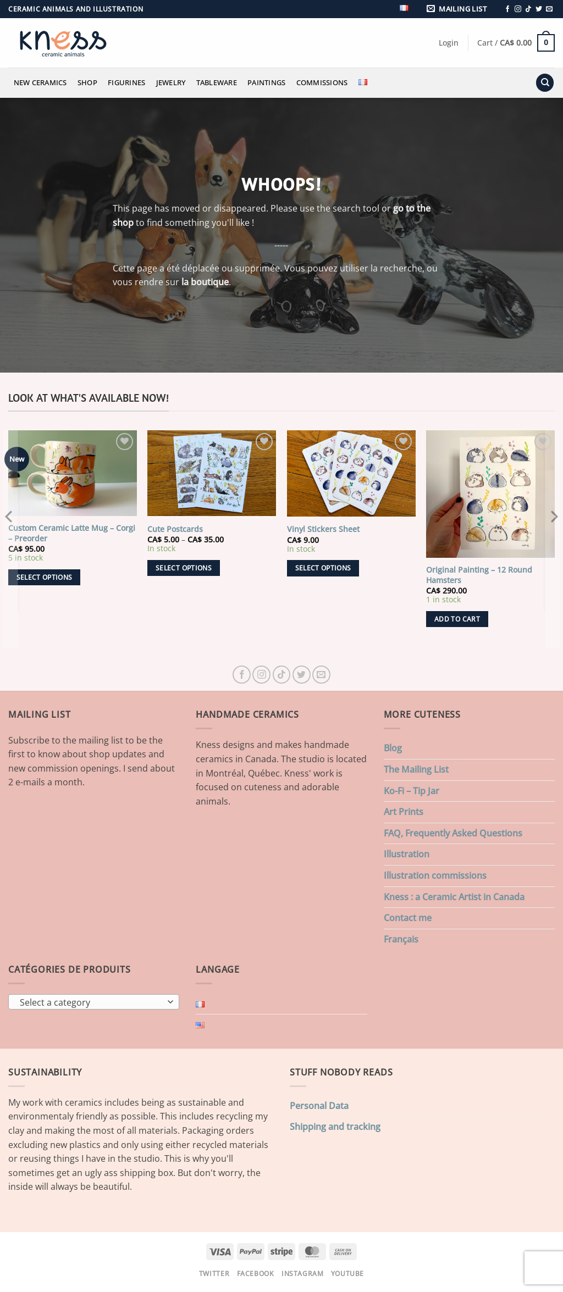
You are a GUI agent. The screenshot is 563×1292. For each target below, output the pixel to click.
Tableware (216, 82)
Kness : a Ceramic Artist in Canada (454, 897)
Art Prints (403, 812)
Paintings (266, 82)
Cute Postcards (175, 529)
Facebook (255, 1273)
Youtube (347, 1273)
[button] (458, 9)
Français (401, 939)
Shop (87, 82)
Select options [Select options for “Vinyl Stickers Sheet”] (323, 568)
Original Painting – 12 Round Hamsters (479, 575)
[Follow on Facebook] (507, 9)
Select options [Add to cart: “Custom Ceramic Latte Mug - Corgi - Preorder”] (44, 577)
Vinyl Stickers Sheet (323, 529)
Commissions (322, 82)
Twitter (214, 1273)
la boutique (205, 282)
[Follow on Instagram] (518, 9)
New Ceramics (40, 82)
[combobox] (93, 1002)
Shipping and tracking (335, 1127)
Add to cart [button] (457, 619)
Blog (393, 748)
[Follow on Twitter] (539, 9)
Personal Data (319, 1106)
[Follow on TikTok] (528, 9)
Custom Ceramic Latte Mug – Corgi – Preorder (71, 533)
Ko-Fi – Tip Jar (411, 791)
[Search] (545, 83)
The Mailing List (416, 769)
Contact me (408, 918)
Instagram (303, 1273)
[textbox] (91, 1002)
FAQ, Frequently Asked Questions (453, 833)
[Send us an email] (549, 9)
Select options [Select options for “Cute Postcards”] (184, 568)
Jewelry (171, 82)
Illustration (406, 854)
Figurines (126, 82)
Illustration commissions (435, 875)
